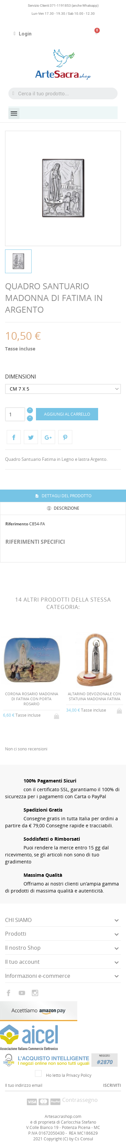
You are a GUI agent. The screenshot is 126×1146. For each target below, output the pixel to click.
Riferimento (16, 524)
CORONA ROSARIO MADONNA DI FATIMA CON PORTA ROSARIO (31, 699)
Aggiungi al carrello (67, 414)
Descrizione (66, 508)
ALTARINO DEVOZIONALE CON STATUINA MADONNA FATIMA (94, 696)
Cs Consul (84, 1139)
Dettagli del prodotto (66, 496)
